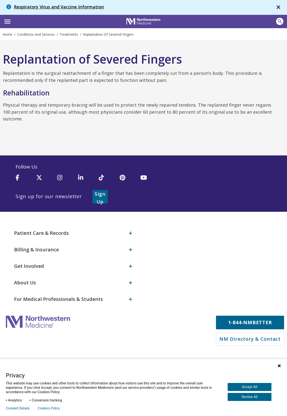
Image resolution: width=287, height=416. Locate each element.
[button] (6, 21)
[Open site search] (279, 21)
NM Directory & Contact (250, 338)
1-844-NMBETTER (250, 322)
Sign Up (106, 196)
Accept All (249, 387)
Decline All (249, 397)
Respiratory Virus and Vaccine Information (59, 7)
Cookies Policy (48, 408)
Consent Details (18, 408)
